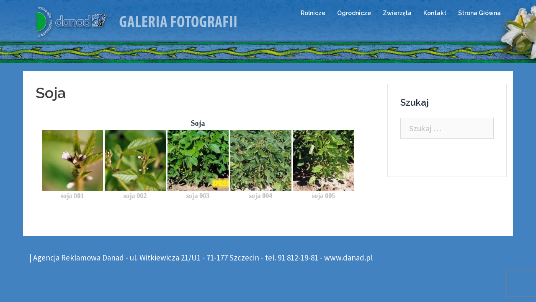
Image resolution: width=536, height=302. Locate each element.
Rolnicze (313, 13)
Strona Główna (479, 13)
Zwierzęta (397, 13)
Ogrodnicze (354, 13)
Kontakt (434, 13)
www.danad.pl (348, 258)
